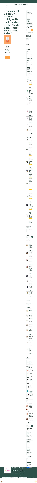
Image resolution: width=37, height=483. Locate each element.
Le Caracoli (30, 395)
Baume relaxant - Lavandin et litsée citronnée (31, 206)
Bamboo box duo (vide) (30, 342)
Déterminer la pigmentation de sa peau (30, 410)
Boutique (26, 4)
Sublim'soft (30, 320)
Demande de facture (28, 39)
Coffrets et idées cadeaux (29, 68)
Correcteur (31, 324)
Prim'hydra (30, 315)
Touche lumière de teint (30, 330)
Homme (29, 60)
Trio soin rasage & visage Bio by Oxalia (30, 246)
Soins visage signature (29, 465)
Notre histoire (21, 4)
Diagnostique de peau (15, 6)
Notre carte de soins (24, 6)
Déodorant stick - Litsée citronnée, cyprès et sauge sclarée (30, 151)
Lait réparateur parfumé (30, 216)
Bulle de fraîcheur (30, 99)
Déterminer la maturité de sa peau (31, 419)
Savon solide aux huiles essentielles (31, 92)
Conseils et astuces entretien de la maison (29, 19)
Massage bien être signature (28, 442)
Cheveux (29, 56)
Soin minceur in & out (29, 453)
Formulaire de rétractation (28, 41)
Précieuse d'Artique (30, 293)
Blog (22, 7)
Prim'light (30, 310)
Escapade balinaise (29, 450)
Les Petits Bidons (29, 386)
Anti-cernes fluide (31, 337)
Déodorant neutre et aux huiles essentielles (31, 82)
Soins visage (28, 436)
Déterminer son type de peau (31, 406)
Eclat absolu (29, 462)
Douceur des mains (30, 287)
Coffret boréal (30, 276)
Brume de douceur (30, 124)
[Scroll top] (35, 481)
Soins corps (28, 433)
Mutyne (30, 383)
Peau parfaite (7, 46)
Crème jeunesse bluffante (30, 118)
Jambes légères (28, 447)
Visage (29, 51)
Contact (26, 7)
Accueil (15, 4)
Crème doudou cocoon (30, 104)
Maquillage (29, 23)
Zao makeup (30, 370)
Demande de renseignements (29, 36)
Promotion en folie (29, 74)
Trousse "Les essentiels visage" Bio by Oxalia (30, 268)
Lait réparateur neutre (30, 196)
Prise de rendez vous (16, 7)
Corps (29, 53)
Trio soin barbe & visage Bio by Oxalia (30, 254)
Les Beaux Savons (30, 391)
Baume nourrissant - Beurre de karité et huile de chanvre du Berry (31, 186)
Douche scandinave (31, 281)
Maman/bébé (30, 58)
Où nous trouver (21, 477)
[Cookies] (1, 481)
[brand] (6, 6)
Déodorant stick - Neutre (30, 162)
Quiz (28, 400)
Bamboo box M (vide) (30, 349)
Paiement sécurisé (14, 478)
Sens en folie (29, 362)
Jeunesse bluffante (28, 460)
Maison (29, 71)
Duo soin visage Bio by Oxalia (30, 260)
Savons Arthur (30, 380)
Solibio (30, 373)
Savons (29, 62)
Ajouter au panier (7, 57)
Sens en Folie (29, 377)
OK (31, 29)
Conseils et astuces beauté (29, 13)
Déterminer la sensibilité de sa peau (31, 415)
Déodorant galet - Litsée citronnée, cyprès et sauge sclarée (30, 173)
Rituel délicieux (30, 130)
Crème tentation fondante (30, 111)
